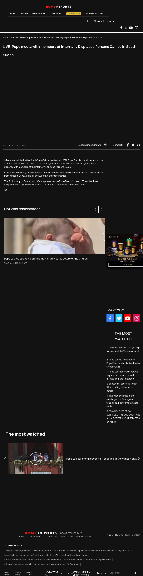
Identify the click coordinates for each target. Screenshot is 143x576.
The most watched (94, 13)
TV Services (74, 13)
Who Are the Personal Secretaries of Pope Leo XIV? (87, 559)
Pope (12, 13)
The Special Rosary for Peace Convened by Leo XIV (27, 550)
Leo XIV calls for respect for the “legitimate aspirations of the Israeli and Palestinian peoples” (46, 555)
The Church (38, 13)
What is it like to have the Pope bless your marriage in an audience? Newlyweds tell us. (93, 550)
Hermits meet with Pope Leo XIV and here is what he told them (32, 559)
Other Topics (56, 13)
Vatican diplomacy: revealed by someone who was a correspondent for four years (41, 564)
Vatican (23, 13)
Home (5, 37)
